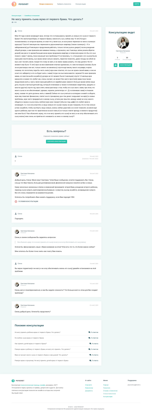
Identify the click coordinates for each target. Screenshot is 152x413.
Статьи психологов (109, 393)
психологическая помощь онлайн (33, 385)
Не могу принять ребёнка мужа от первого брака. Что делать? (37, 332)
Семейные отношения (31, 15)
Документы (89, 391)
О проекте (88, 385)
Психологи (106, 388)
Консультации (16, 15)
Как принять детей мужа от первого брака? (31, 344)
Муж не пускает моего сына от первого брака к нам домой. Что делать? (41, 355)
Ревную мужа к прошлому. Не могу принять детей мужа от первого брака (41, 361)
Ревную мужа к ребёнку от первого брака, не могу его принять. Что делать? (42, 349)
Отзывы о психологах (110, 391)
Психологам (89, 388)
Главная (105, 385)
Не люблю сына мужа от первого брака (29, 338)
